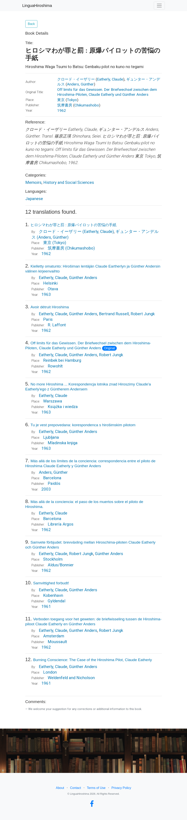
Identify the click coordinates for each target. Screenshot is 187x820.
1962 (61, 110)
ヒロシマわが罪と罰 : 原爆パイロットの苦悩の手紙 (73, 225)
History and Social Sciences (68, 182)
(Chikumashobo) (80, 248)
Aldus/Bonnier (61, 565)
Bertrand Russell (114, 313)
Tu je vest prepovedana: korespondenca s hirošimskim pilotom (82, 425)
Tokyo (72, 100)
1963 (46, 294)
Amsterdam (53, 636)
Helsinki (50, 283)
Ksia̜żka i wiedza (63, 406)
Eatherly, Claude (110, 79)
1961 (46, 606)
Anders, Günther (80, 84)
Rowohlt (55, 366)
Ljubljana (51, 437)
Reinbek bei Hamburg (62, 360)
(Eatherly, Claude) (98, 231)
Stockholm (53, 559)
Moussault (57, 641)
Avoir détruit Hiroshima (49, 307)
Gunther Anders (83, 630)
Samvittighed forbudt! (51, 583)
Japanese (34, 198)
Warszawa (52, 401)
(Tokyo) (59, 242)
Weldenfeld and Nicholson (71, 677)
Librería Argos (60, 524)
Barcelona (52, 477)
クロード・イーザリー (76, 79)
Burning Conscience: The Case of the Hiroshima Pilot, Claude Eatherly (92, 660)
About (60, 788)
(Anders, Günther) (52, 237)
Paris (48, 319)
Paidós (54, 483)
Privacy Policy (121, 788)
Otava (53, 289)
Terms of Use (96, 788)
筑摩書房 (64, 105)
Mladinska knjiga (63, 442)
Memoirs (33, 182)
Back (31, 24)
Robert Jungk (143, 313)
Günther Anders (83, 589)
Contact (75, 788)
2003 (46, 489)
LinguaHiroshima (37, 5)
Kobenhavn (53, 595)
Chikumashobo (86, 105)
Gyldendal (56, 601)
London (50, 672)
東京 (61, 100)
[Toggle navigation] (159, 5)
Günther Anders (83, 277)
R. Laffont (57, 325)
